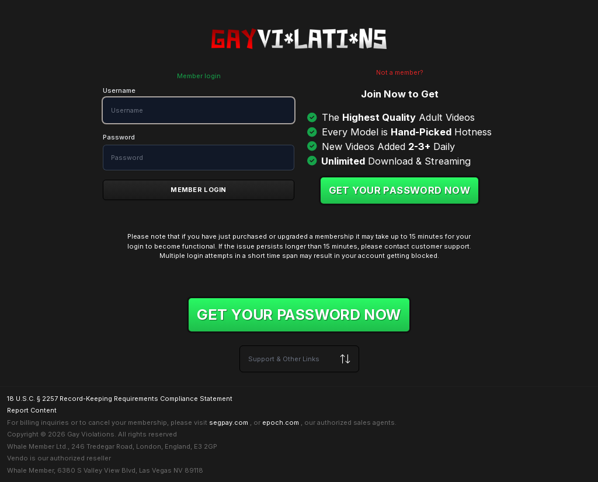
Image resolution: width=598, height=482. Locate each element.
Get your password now (400, 190)
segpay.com (228, 422)
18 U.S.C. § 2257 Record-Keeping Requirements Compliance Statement (119, 398)
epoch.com (280, 422)
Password (119, 137)
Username (119, 90)
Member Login (198, 190)
